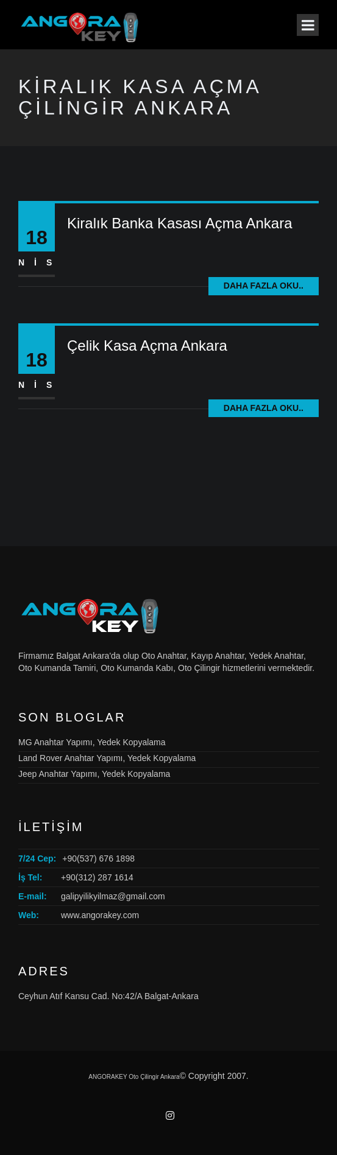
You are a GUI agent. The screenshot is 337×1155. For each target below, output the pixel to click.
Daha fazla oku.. (263, 285)
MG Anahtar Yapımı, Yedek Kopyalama (92, 742)
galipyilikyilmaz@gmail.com (113, 896)
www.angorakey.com (100, 915)
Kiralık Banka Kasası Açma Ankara (180, 223)
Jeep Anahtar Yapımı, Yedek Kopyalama (94, 774)
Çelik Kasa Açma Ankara (147, 345)
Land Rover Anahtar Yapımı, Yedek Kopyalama (107, 758)
